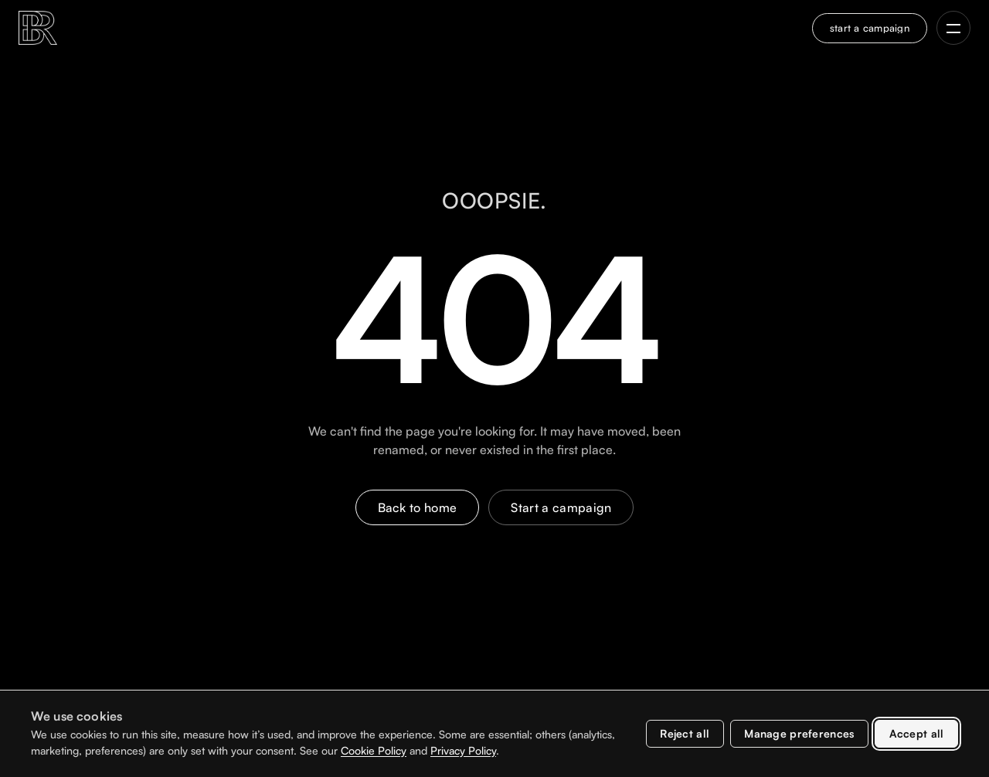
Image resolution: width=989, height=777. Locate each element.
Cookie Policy (373, 750)
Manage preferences (799, 733)
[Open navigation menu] (953, 28)
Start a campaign (561, 507)
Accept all (916, 733)
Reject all (684, 733)
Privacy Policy (463, 750)
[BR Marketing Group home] (38, 28)
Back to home (417, 507)
